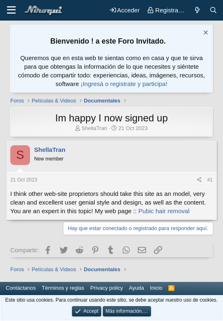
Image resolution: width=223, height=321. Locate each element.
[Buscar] (213, 10)
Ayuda (136, 288)
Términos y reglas (63, 288)
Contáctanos (21, 288)
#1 (210, 180)
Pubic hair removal (163, 210)
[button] (11, 10)
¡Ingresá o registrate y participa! (124, 83)
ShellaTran (94, 128)
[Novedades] (197, 10)
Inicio (156, 288)
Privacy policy (106, 288)
